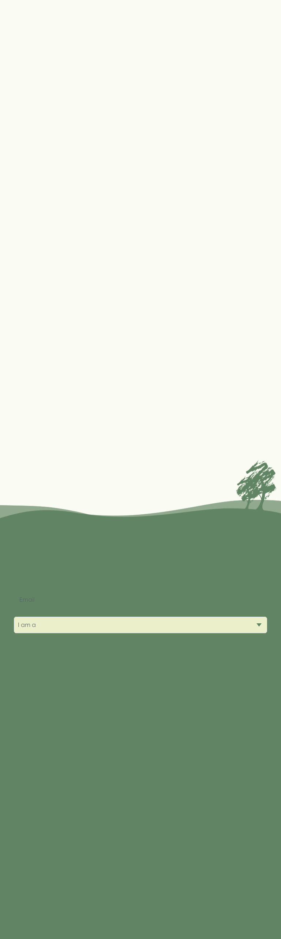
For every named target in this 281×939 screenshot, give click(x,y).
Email (26, 599)
